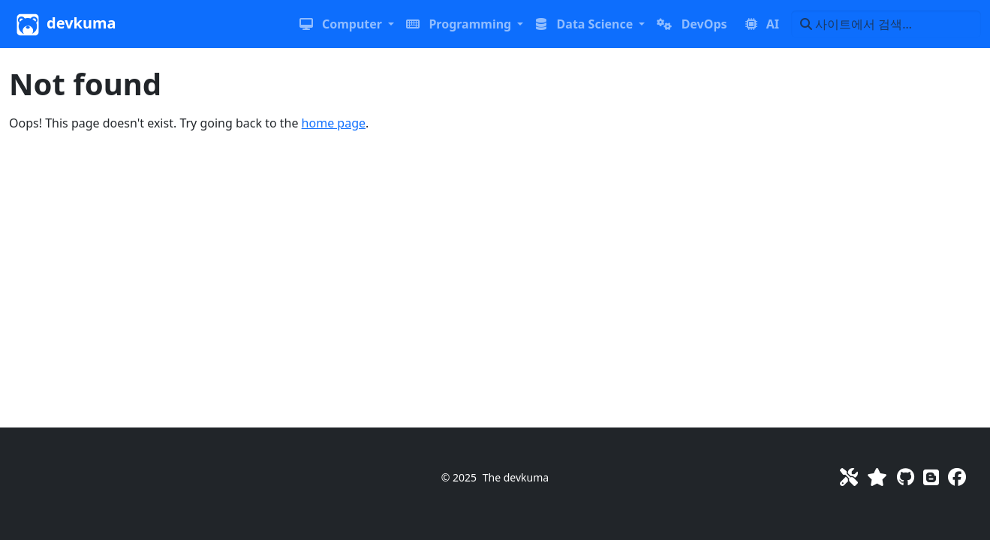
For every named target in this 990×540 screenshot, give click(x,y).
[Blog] (931, 476)
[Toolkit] (849, 476)
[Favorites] (877, 476)
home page (334, 123)
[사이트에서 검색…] (886, 24)
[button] (346, 24)
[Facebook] (957, 476)
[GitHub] (905, 476)
